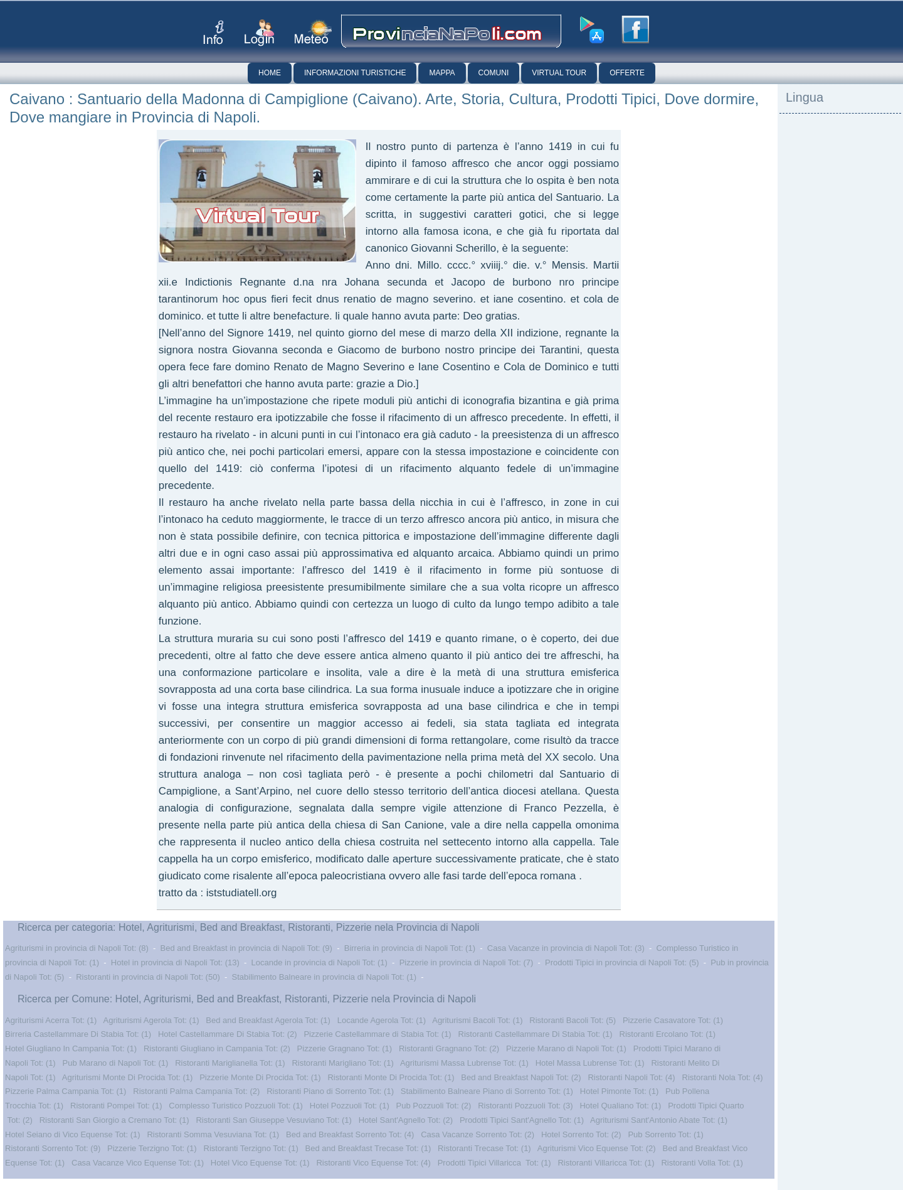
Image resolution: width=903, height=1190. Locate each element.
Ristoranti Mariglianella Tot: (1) (230, 1063)
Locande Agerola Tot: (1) (381, 1020)
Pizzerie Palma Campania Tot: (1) (65, 1091)
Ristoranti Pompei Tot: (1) (116, 1105)
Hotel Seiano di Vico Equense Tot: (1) (72, 1134)
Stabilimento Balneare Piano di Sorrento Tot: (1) (487, 1091)
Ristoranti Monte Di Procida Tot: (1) (390, 1077)
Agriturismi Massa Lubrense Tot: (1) (464, 1063)
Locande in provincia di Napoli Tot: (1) (319, 962)
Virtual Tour (559, 72)
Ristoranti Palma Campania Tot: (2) (196, 1091)
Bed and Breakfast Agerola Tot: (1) (268, 1020)
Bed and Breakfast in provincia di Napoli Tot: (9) (246, 948)
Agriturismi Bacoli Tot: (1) (477, 1020)
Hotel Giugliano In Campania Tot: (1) (71, 1048)
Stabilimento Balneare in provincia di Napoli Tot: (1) (324, 977)
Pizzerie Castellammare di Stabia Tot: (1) (377, 1034)
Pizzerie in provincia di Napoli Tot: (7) (466, 962)
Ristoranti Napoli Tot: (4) (631, 1077)
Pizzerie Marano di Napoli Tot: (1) (566, 1048)
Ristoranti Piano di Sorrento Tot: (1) (330, 1091)
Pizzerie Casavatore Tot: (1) (673, 1020)
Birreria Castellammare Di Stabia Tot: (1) (78, 1034)
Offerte (627, 72)
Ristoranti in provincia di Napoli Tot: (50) (148, 977)
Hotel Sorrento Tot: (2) (581, 1134)
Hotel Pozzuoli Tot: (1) (349, 1105)
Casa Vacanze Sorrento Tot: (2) (477, 1134)
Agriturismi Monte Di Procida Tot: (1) (127, 1077)
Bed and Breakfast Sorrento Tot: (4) (350, 1134)
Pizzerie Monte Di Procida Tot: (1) (259, 1077)
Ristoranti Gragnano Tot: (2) (449, 1048)
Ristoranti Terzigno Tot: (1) (251, 1148)
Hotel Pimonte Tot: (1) (619, 1091)
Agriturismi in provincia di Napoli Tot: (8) (77, 948)
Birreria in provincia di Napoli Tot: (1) (409, 948)
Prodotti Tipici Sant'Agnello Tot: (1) (522, 1120)
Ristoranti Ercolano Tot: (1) (668, 1034)
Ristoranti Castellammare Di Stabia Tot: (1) (535, 1034)
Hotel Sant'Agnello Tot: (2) (406, 1120)
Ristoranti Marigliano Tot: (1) (342, 1063)
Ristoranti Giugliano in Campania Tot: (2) (217, 1048)
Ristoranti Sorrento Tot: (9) (52, 1148)
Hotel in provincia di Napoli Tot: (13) (175, 962)
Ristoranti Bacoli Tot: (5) (572, 1020)
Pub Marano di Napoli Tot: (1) (116, 1063)
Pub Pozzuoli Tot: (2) (434, 1105)
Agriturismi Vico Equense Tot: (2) (596, 1148)
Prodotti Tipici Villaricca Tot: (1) (494, 1162)
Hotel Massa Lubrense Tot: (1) (590, 1063)
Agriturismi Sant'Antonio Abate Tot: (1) (658, 1120)
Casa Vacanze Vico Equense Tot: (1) (137, 1162)
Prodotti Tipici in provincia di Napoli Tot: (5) (622, 962)
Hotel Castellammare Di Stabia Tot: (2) (227, 1034)
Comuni (493, 72)
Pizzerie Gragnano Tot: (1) (345, 1048)
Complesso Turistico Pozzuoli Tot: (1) (236, 1105)
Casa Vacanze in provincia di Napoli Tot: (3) (566, 948)
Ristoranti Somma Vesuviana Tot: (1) (213, 1134)
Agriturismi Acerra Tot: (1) (51, 1020)
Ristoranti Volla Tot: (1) (702, 1162)
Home (269, 72)
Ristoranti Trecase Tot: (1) (484, 1148)
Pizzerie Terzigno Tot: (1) (152, 1148)
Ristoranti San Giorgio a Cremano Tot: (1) (114, 1120)
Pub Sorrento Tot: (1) (665, 1134)
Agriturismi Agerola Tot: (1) (151, 1020)
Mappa (442, 72)
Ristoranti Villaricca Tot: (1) (605, 1162)
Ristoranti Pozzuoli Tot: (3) (525, 1105)
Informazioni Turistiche (355, 72)
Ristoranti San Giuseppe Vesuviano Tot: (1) (273, 1120)
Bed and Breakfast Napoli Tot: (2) (521, 1077)
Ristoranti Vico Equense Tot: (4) (373, 1162)
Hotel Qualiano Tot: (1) (620, 1105)
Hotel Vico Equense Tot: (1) (260, 1162)
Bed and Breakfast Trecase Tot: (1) (368, 1148)
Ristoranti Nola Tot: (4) (722, 1077)
